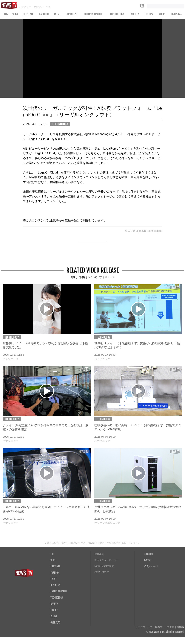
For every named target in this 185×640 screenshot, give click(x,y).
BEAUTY (134, 14)
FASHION (44, 14)
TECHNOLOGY (117, 14)
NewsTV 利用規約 (104, 566)
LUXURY (148, 14)
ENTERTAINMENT (93, 14)
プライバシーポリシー (106, 560)
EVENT (57, 14)
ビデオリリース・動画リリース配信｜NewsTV (159, 627)
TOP (6, 14)
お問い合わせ (101, 571)
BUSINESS (71, 14)
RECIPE (162, 14)
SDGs (15, 14)
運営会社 (99, 554)
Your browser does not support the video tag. (92, 58)
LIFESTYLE (28, 14)
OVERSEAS (55, 622)
